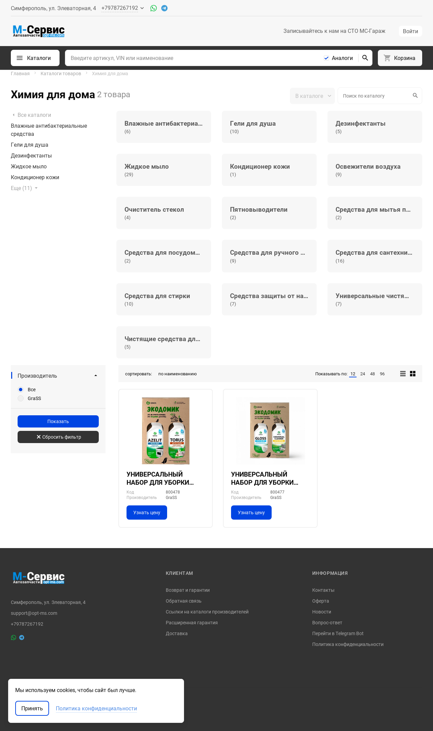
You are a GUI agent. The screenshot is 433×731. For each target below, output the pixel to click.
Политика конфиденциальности (348, 644)
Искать (414, 95)
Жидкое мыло (29, 166)
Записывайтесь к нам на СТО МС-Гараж (334, 31)
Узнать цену (146, 512)
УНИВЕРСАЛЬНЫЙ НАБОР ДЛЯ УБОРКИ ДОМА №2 (158, 478)
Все (32, 390)
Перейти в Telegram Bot (338, 633)
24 (362, 374)
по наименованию (177, 374)
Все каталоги (31, 115)
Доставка (177, 633)
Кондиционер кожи (35, 177)
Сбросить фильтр (59, 437)
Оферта (320, 601)
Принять (32, 708)
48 (372, 374)
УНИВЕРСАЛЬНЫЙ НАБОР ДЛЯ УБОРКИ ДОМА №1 (262, 478)
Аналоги (342, 58)
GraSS (34, 398)
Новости (321, 611)
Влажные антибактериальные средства (49, 130)
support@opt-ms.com (34, 613)
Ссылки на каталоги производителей (207, 611)
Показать (58, 421)
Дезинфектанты (31, 155)
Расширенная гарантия (192, 622)
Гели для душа (29, 144)
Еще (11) (25, 188)
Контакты (323, 590)
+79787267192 (27, 624)
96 (382, 374)
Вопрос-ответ (327, 622)
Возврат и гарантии (188, 590)
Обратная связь (184, 601)
